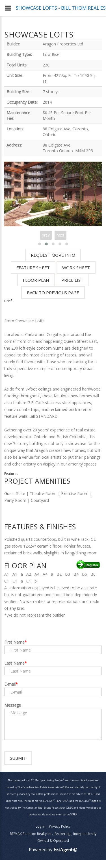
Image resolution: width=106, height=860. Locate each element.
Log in (40, 826)
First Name (14, 642)
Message (12, 705)
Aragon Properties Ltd (63, 44)
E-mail (10, 684)
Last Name (14, 663)
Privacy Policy (59, 826)
